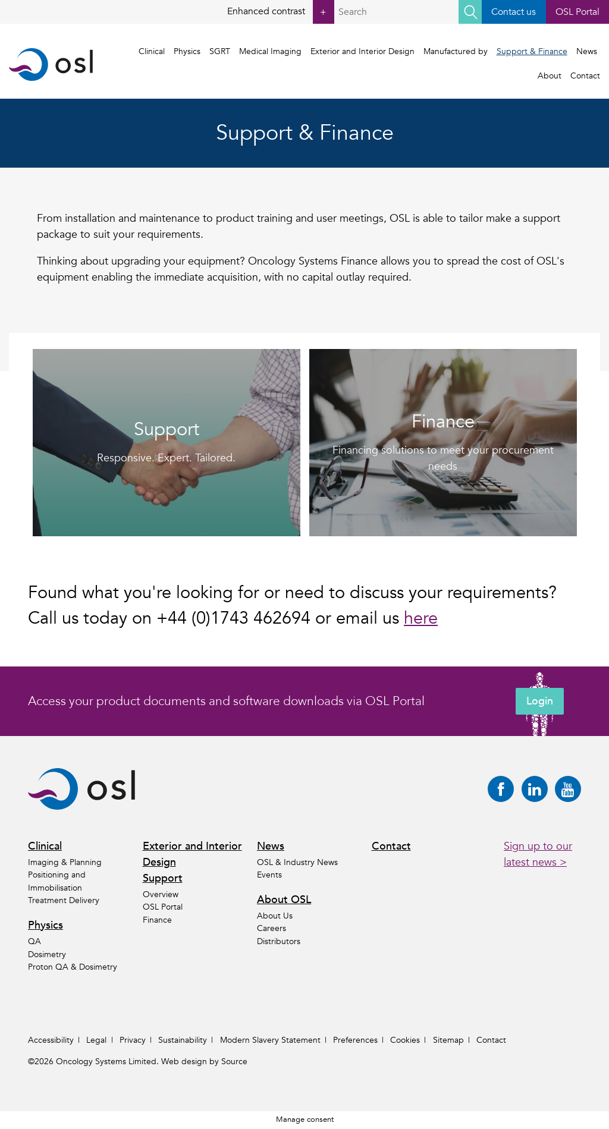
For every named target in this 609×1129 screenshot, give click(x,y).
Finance (157, 920)
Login (539, 701)
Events (269, 874)
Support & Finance (532, 51)
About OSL (284, 899)
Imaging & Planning (65, 862)
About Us (275, 916)
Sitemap (448, 1040)
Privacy (133, 1040)
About (549, 75)
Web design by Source (204, 1061)
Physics (187, 51)
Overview (160, 894)
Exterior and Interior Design (362, 51)
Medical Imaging (270, 51)
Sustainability (182, 1040)
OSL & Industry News (297, 862)
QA (34, 941)
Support (163, 878)
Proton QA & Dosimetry (72, 967)
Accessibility (51, 1040)
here (421, 618)
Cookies (405, 1040)
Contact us (513, 11)
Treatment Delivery (63, 900)
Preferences (355, 1040)
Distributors (278, 941)
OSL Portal (577, 11)
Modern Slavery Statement (270, 1040)
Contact (585, 75)
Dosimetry (47, 954)
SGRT (220, 51)
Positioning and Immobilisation (57, 881)
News (586, 51)
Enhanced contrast (280, 12)
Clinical (152, 51)
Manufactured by (455, 51)
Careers (271, 929)
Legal (96, 1040)
